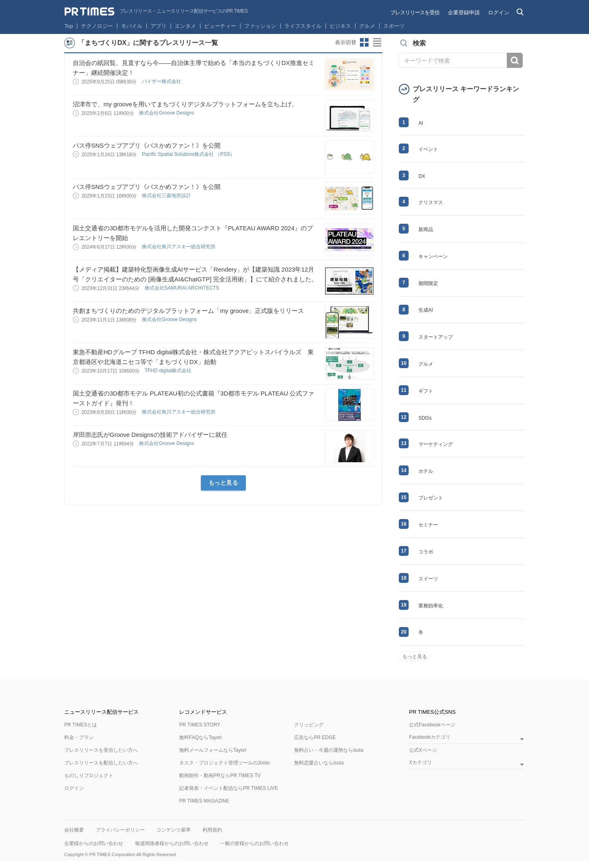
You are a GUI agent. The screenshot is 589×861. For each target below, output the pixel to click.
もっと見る (223, 482)
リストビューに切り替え (377, 42)
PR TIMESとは (80, 725)
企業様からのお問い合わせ (93, 843)
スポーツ (394, 26)
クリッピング (309, 725)
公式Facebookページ (432, 725)
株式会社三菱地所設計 (167, 195)
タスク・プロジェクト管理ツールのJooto (224, 763)
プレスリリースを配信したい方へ (101, 763)
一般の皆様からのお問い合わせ (254, 843)
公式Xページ (423, 750)
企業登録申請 (464, 12)
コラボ (425, 552)
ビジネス (340, 26)
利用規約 (212, 830)
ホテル (425, 471)
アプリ (158, 26)
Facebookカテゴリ (429, 737)
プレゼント (430, 498)
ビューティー (220, 26)
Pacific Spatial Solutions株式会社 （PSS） (189, 154)
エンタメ (185, 26)
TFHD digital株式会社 (169, 370)
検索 (515, 60)
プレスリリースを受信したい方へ (101, 750)
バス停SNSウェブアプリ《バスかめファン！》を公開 (146, 145)
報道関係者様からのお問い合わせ (172, 843)
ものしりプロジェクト (88, 775)
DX (421, 176)
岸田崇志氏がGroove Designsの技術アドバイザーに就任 (150, 434)
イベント (428, 149)
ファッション (260, 26)
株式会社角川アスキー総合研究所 (179, 247)
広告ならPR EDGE (315, 737)
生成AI (425, 310)
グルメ (367, 26)
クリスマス (430, 202)
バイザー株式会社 (162, 81)
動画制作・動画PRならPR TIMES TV (220, 775)
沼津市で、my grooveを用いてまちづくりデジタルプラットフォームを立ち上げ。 (185, 104)
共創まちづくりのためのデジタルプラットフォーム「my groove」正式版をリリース (188, 310)
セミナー (428, 525)
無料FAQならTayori (200, 737)
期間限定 (428, 283)
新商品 (425, 229)
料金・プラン (79, 737)
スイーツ (428, 579)
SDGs (425, 418)
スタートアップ (435, 337)
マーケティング (435, 444)
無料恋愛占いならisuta (319, 763)
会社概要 (74, 830)
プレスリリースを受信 (414, 12)
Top (69, 26)
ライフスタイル (302, 26)
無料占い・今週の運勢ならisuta (328, 750)
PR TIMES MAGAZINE (204, 801)
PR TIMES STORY (199, 725)
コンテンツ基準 (173, 830)
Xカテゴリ (420, 762)
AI (420, 123)
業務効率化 (430, 606)
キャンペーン (433, 256)
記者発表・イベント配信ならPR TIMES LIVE (228, 788)
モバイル (131, 26)
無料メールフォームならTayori (212, 750)
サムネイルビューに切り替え (364, 42)
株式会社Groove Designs (167, 113)
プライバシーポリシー (120, 830)
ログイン (498, 12)
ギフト (425, 391)
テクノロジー (97, 26)
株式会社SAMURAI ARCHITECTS (182, 288)
